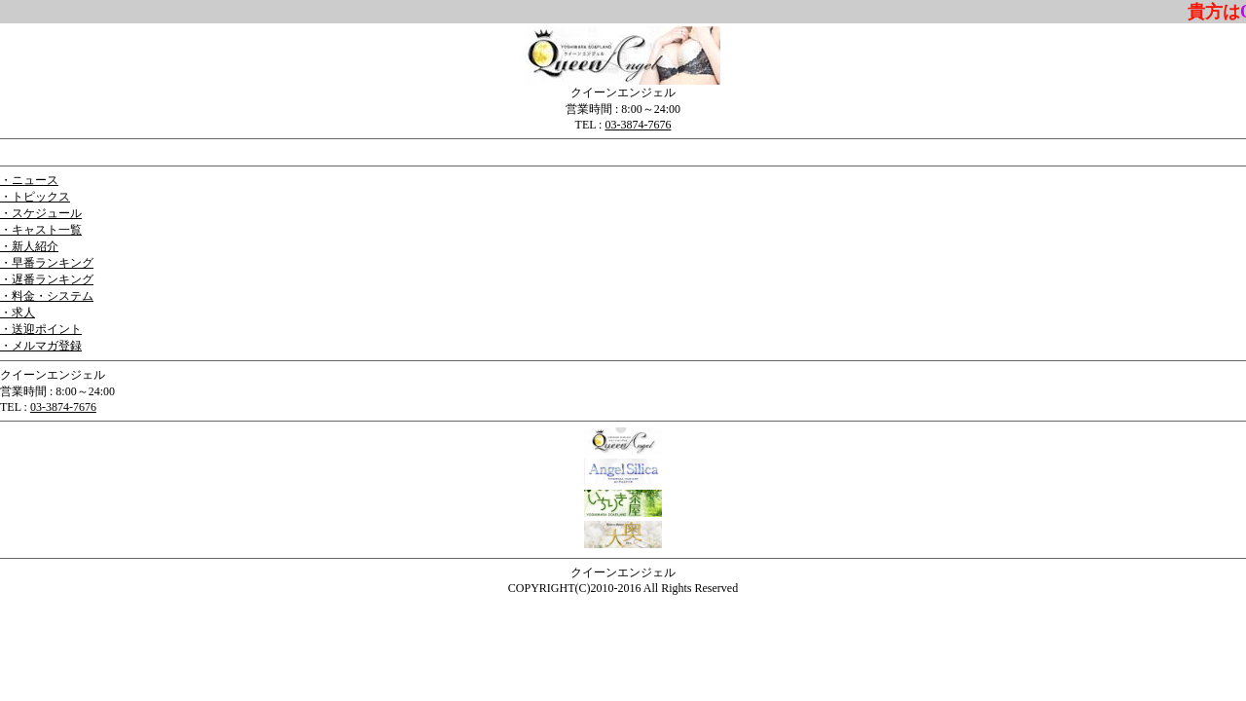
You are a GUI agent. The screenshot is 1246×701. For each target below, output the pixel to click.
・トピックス (35, 196)
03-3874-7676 (638, 124)
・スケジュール (41, 213)
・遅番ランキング (46, 279)
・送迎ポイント (41, 329)
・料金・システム (46, 296)
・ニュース (29, 180)
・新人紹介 (29, 246)
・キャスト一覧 (41, 230)
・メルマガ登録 (41, 345)
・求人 (17, 312)
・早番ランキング (46, 263)
